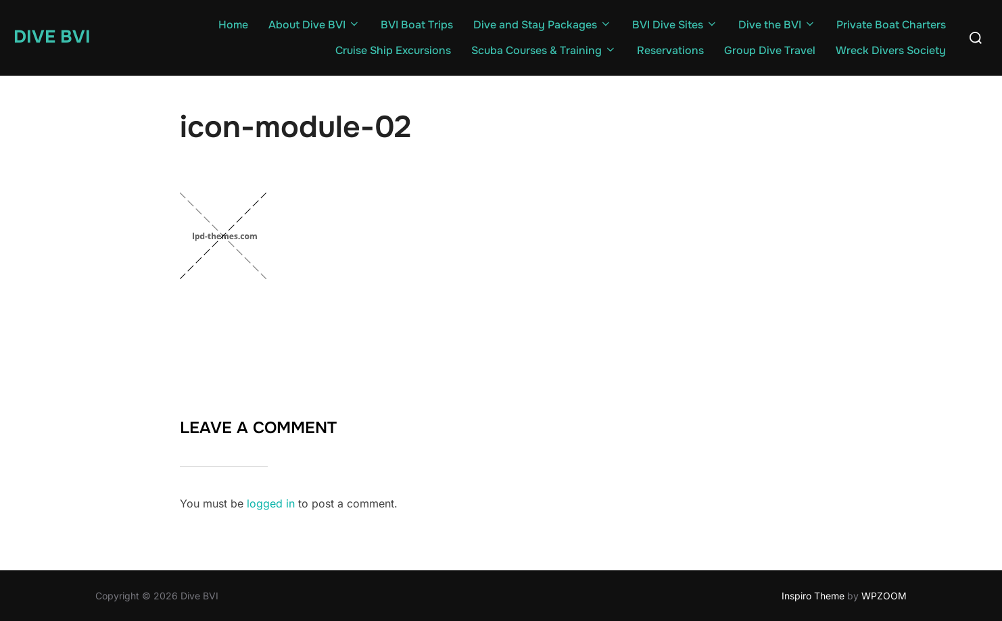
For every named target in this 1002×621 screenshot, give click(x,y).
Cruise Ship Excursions (393, 50)
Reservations (670, 50)
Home (233, 25)
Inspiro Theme (813, 595)
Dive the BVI (777, 25)
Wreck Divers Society (891, 50)
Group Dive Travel (769, 50)
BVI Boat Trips (417, 25)
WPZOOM (884, 595)
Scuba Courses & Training (544, 50)
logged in (271, 503)
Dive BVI (52, 37)
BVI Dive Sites (675, 25)
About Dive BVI (314, 25)
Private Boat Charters (891, 25)
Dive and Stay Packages (542, 25)
